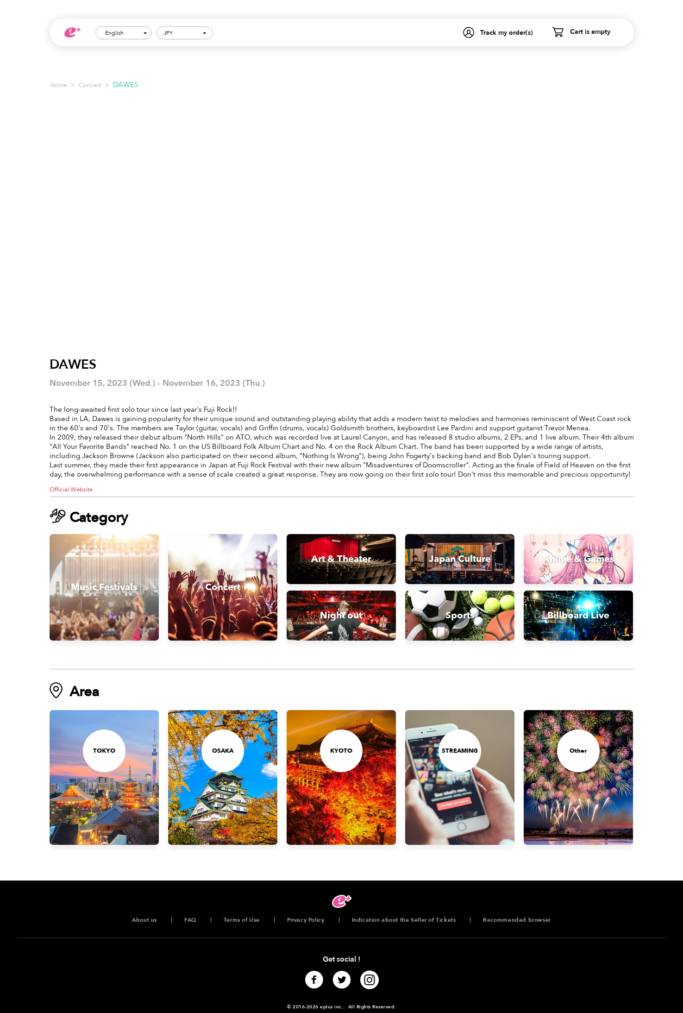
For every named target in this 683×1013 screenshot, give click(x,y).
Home (58, 85)
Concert (90, 85)
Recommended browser (517, 920)
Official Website (71, 489)
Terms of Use (242, 920)
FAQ (190, 920)
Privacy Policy (305, 920)
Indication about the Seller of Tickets (404, 920)
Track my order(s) (506, 32)
